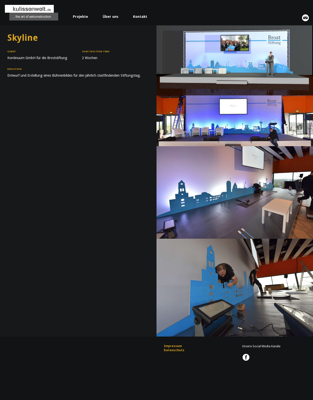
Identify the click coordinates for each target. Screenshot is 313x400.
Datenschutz (174, 350)
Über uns (110, 17)
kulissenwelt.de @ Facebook (246, 357)
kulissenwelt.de (31, 12)
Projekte (80, 17)
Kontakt (140, 17)
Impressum (173, 346)
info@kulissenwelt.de (305, 18)
